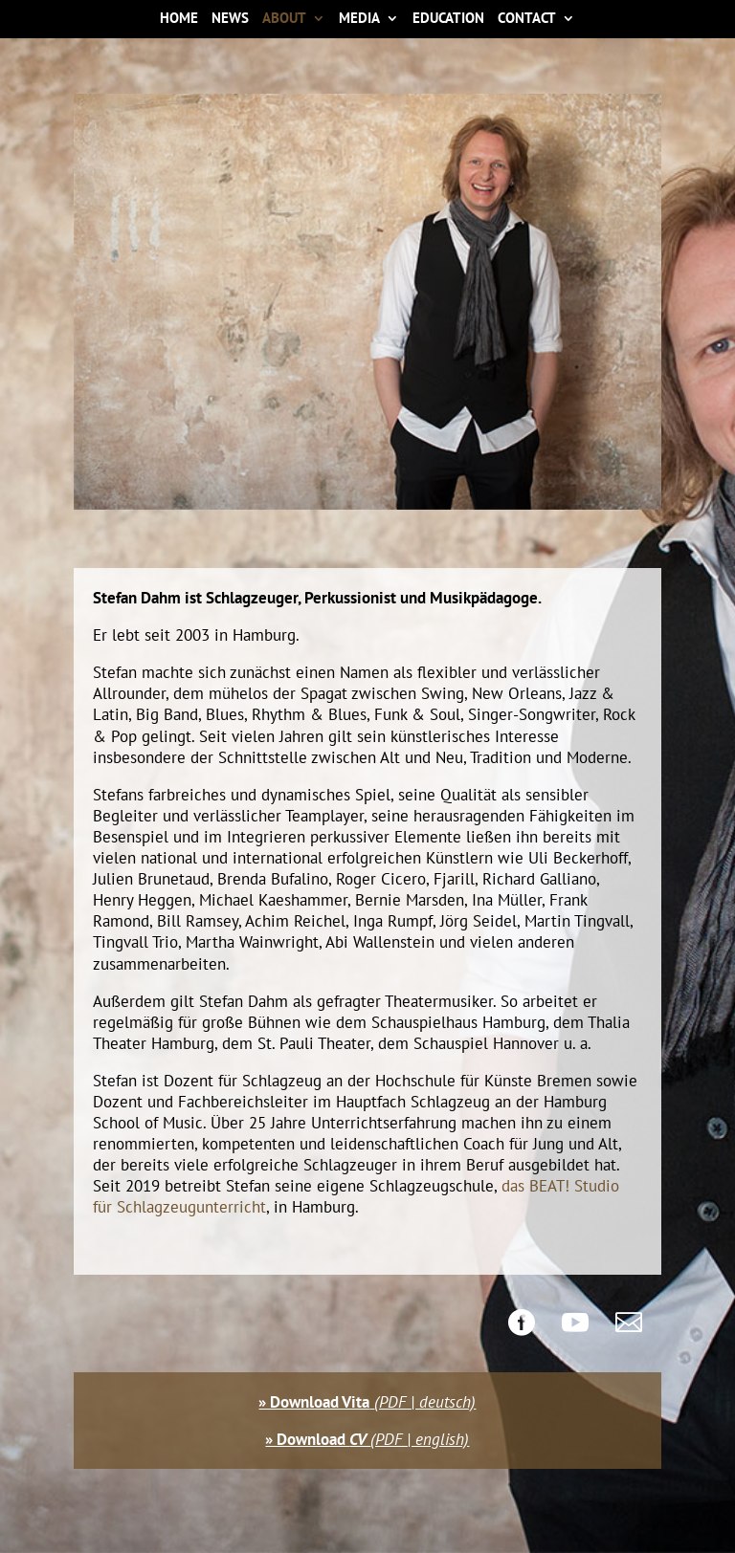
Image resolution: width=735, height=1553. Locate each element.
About (284, 20)
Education (448, 20)
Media (359, 20)
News (230, 20)
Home (179, 20)
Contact (527, 20)
